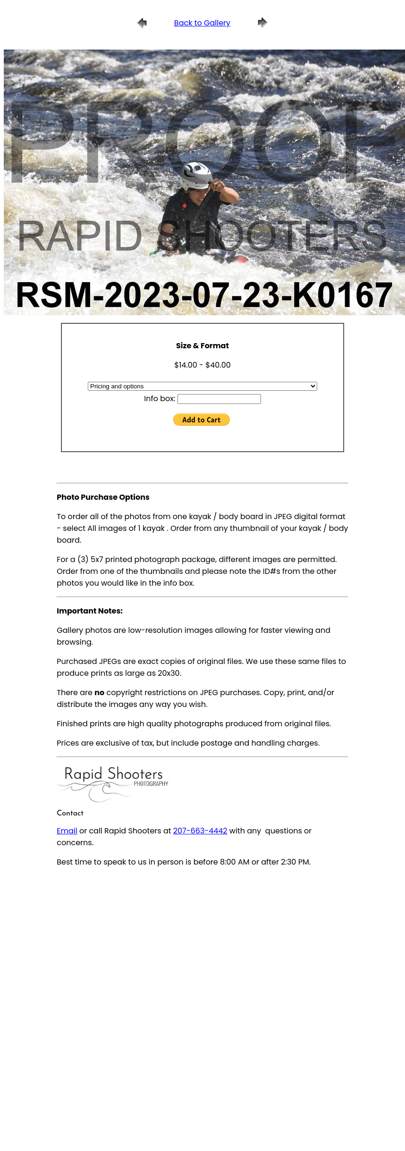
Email (67, 830)
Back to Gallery (202, 22)
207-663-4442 (200, 830)
